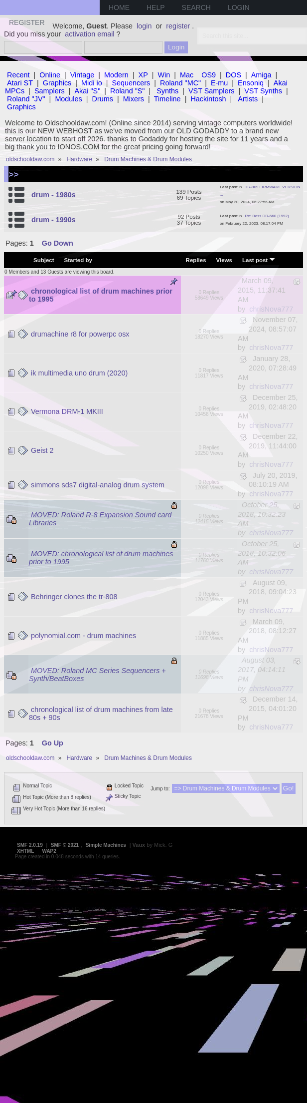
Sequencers (131, 83)
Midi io (91, 83)
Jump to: (160, 788)
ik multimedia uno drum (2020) (79, 373)
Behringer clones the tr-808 (74, 597)
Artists (248, 99)
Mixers (133, 99)
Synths (167, 91)
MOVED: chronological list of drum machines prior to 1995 (101, 558)
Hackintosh (208, 99)
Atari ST (20, 83)
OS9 (208, 75)
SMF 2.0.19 (30, 845)
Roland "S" (127, 91)
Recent (18, 75)
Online (49, 75)
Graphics (57, 83)
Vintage (82, 75)
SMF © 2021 (65, 845)
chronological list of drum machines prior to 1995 (100, 295)
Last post (258, 259)
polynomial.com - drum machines (83, 636)
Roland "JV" (26, 99)
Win (164, 75)
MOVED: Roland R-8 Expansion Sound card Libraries (100, 519)
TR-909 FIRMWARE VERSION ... (260, 191)
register (178, 26)
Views (224, 260)
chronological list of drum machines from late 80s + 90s (101, 714)
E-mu (219, 83)
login (144, 26)
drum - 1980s (53, 195)
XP (143, 75)
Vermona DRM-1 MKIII (67, 411)
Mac (186, 75)
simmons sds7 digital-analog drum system (97, 485)
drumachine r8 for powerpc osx (80, 334)
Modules (68, 99)
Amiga (261, 75)
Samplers (49, 91)
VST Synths (263, 91)
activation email (89, 34)
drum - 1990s (53, 220)
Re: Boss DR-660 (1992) (267, 216)
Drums (102, 99)
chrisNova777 (271, 309)
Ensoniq (251, 83)
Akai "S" (87, 91)
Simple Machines (106, 845)
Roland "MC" (180, 83)
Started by (78, 260)
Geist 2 (42, 450)
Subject (43, 260)
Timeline (167, 99)
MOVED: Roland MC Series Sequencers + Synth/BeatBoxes (97, 675)
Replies (196, 260)
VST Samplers (211, 91)
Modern (116, 75)
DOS (233, 75)
